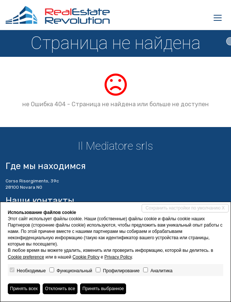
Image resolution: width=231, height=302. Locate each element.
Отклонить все (60, 288)
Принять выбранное (103, 288)
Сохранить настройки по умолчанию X (185, 208)
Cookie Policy (86, 257)
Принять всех (24, 288)
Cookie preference (26, 257)
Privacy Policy (118, 257)
